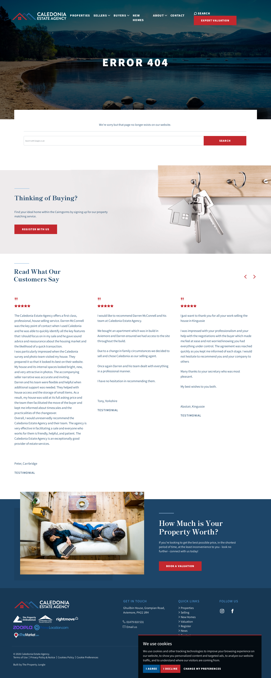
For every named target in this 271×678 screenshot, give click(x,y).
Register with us (35, 229)
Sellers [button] (101, 15)
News (183, 630)
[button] (245, 277)
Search (225, 140)
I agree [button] (151, 668)
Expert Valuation (215, 20)
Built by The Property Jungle (29, 664)
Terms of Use (20, 657)
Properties (80, 15)
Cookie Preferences (87, 657)
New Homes (138, 17)
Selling (183, 612)
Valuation (185, 621)
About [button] (160, 15)
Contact (177, 15)
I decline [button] (170, 668)
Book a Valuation (180, 566)
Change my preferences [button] (202, 668)
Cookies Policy (66, 657)
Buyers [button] (121, 15)
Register (184, 626)
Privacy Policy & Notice (42, 657)
